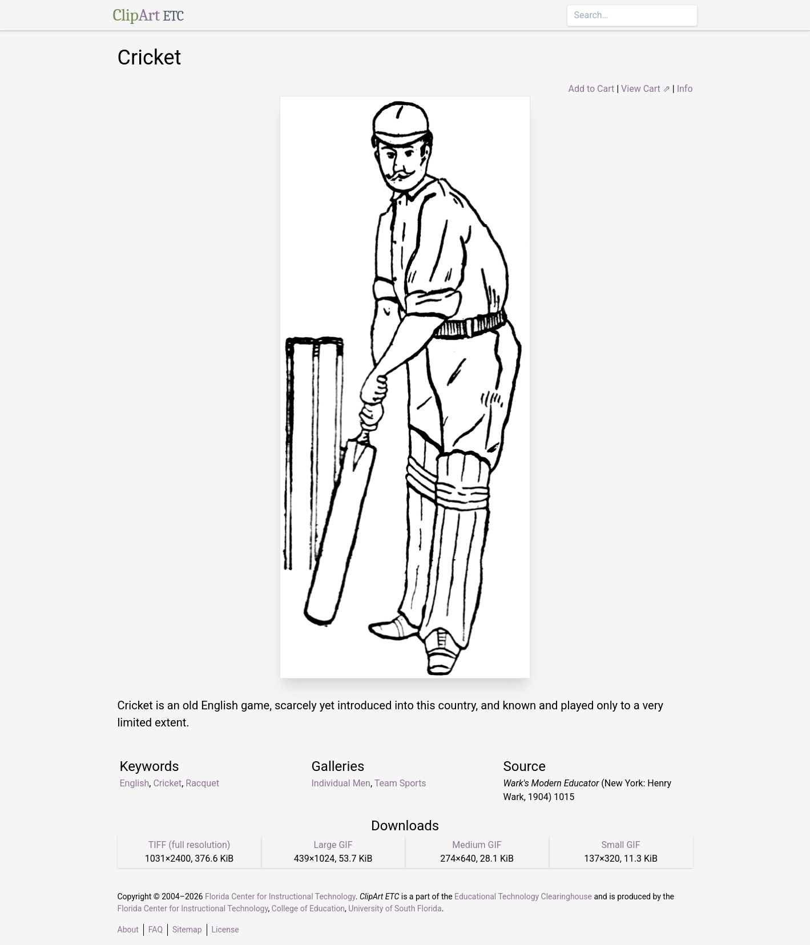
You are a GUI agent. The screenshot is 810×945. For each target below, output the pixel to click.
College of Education (308, 908)
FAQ (155, 929)
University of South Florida (394, 908)
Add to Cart (591, 88)
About (128, 929)
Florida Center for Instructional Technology (280, 896)
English (135, 783)
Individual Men (341, 783)
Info (685, 88)
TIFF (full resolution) (189, 844)
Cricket (167, 783)
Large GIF (332, 844)
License (225, 929)
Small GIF (620, 844)
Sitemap (187, 929)
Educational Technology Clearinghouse (523, 896)
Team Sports (400, 783)
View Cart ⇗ (645, 88)
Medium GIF (476, 844)
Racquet (202, 783)
